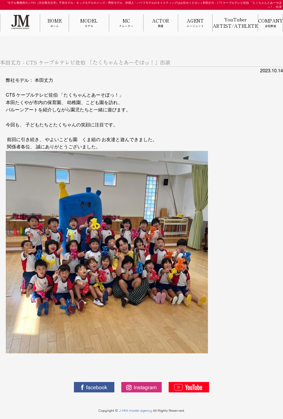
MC (126, 23)
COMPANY (270, 23)
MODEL (89, 23)
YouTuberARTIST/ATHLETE (235, 22)
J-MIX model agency (136, 410)
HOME (54, 23)
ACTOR (161, 23)
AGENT (195, 23)
